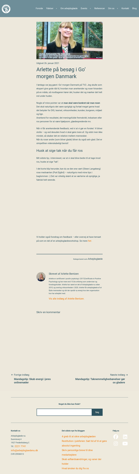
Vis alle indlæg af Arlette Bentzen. (66, 298)
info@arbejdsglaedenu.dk (24, 450)
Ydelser (49, 8)
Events (84, 8)
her (89, 240)
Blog (134, 8)
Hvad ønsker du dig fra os (75, 468)
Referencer (99, 8)
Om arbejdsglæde (69, 8)
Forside (39, 8)
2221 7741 (20, 446)
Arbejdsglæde (95, 259)
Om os (111, 8)
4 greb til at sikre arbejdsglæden (79, 436)
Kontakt (125, 8)
